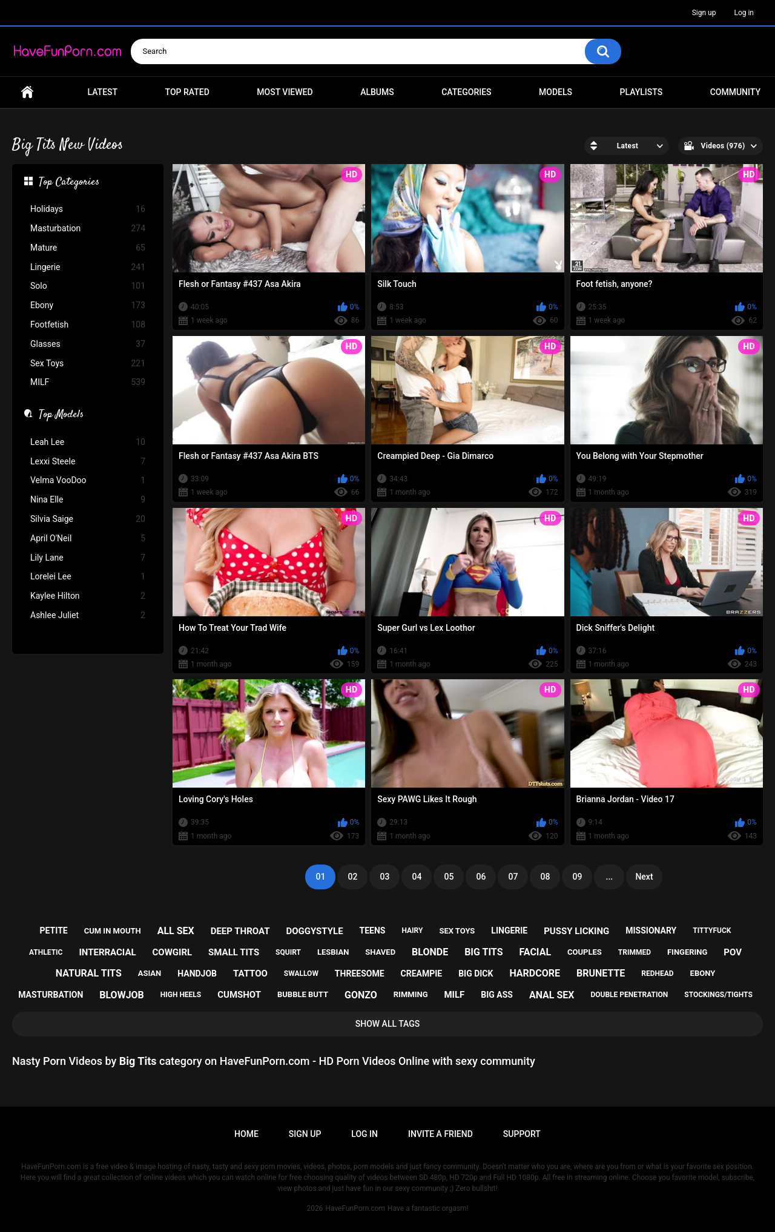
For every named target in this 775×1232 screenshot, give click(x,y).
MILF (87, 382)
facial (535, 952)
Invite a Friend (440, 1134)
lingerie (509, 930)
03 (384, 876)
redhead (657, 973)
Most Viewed (284, 92)
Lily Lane (87, 558)
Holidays (87, 209)
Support (522, 1134)
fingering (687, 952)
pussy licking (576, 931)
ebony (703, 973)
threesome (359, 973)
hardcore (534, 973)
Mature (87, 248)
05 (448, 876)
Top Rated (187, 92)
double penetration (629, 994)
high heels (180, 994)
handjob (197, 973)
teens (373, 930)
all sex (175, 931)
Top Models (61, 415)
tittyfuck (712, 930)
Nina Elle (87, 500)
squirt (288, 952)
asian (150, 973)
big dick (475, 973)
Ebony (87, 305)
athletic (45, 952)
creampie (422, 973)
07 (513, 876)
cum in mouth (112, 930)
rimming (411, 994)
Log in (744, 12)
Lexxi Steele (87, 461)
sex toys (457, 930)
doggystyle (314, 931)
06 (481, 876)
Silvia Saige (87, 519)
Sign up (704, 12)
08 (545, 876)
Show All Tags (387, 1024)
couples (584, 952)
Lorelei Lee (87, 577)
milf (454, 994)
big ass (497, 995)
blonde (430, 952)
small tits (233, 952)
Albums (377, 92)
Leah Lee (87, 442)
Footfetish (87, 325)
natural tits (89, 973)
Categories (466, 92)
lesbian (333, 952)
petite (54, 930)
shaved (380, 952)
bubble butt (302, 994)
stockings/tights (718, 994)
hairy (412, 930)
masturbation (50, 995)
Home (27, 92)
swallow (301, 973)
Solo (87, 286)
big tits (483, 952)
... (609, 876)
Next (644, 876)
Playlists (641, 92)
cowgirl (173, 952)
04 (416, 876)
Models (555, 92)
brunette (600, 973)
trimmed (634, 952)
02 (352, 876)
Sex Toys (87, 363)
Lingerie (87, 267)
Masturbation (87, 228)
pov (733, 952)
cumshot (239, 994)
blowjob (121, 995)
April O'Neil (87, 538)
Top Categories (69, 182)
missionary (650, 930)
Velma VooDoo (87, 480)
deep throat (240, 931)
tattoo (250, 973)
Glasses (87, 344)
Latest (103, 92)
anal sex (552, 995)
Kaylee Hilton (87, 596)
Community (735, 92)
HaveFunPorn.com (355, 1208)
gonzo (361, 995)
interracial (107, 952)
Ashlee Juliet (87, 615)
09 (577, 876)
